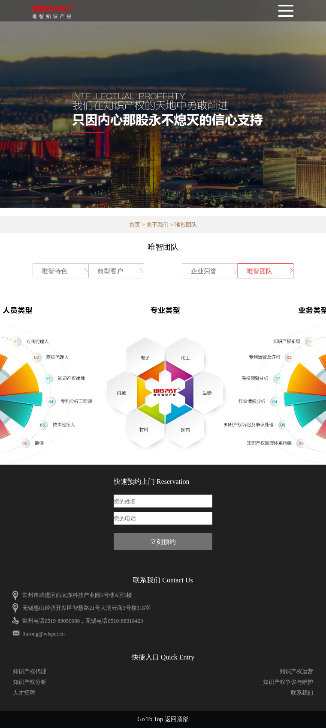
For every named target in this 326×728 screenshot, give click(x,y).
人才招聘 (24, 692)
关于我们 (157, 224)
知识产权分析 (29, 682)
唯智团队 (259, 271)
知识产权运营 (296, 671)
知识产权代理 (29, 671)
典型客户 (110, 271)
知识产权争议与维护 (288, 682)
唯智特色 (54, 271)
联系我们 (302, 692)
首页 (134, 224)
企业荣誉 (204, 271)
